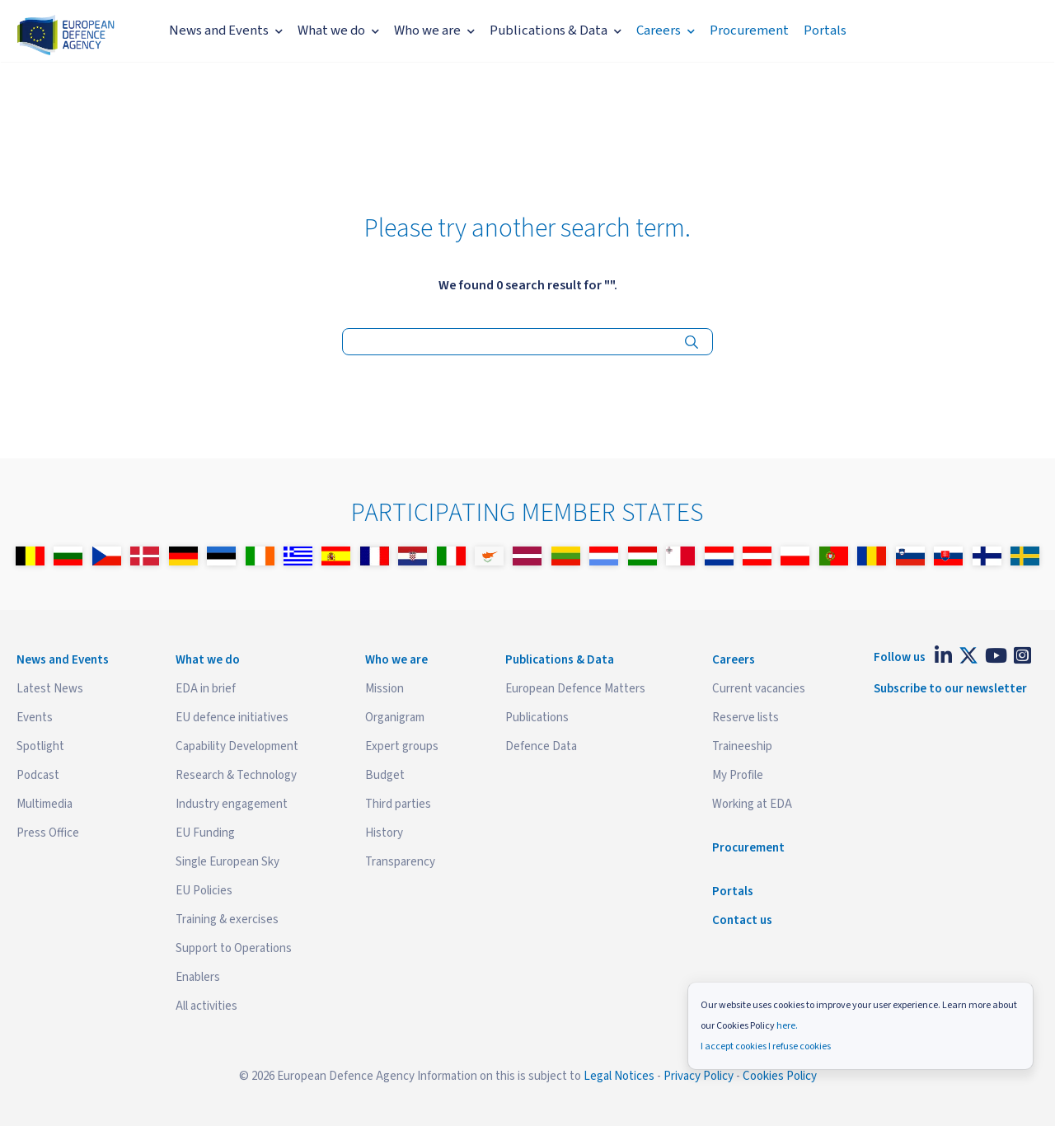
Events (34, 717)
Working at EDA (752, 804)
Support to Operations (234, 948)
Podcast (37, 775)
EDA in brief (206, 688)
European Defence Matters (575, 688)
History (384, 833)
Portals (825, 30)
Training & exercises (227, 919)
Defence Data (541, 746)
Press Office (47, 833)
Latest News (49, 688)
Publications (537, 717)
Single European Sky (227, 861)
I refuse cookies (799, 1046)
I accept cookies (734, 1046)
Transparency (400, 861)
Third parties (398, 804)
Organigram (394, 717)
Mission (384, 688)
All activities (206, 1006)
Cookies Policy (780, 1076)
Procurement (749, 30)
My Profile (737, 775)
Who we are (434, 30)
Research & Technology (236, 775)
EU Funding (205, 833)
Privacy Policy (698, 1076)
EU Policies (204, 890)
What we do (338, 30)
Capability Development (237, 746)
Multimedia (44, 804)
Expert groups (401, 746)
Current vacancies (758, 688)
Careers (665, 30)
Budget (385, 775)
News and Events (226, 30)
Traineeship (742, 746)
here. (787, 1026)
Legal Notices (619, 1076)
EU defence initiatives (232, 717)
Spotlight (40, 746)
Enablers (198, 977)
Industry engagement (232, 804)
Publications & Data (555, 30)
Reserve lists (745, 717)
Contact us (742, 920)
